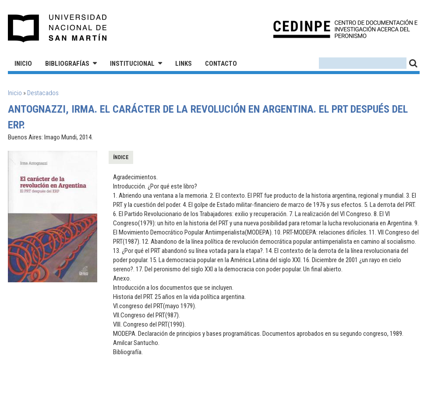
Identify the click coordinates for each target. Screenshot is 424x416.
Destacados (43, 93)
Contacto (221, 64)
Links (183, 64)
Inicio (23, 64)
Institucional (132, 64)
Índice (121, 157)
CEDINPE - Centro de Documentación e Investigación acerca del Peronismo (345, 28)
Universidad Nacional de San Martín (57, 28)
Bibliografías (67, 64)
